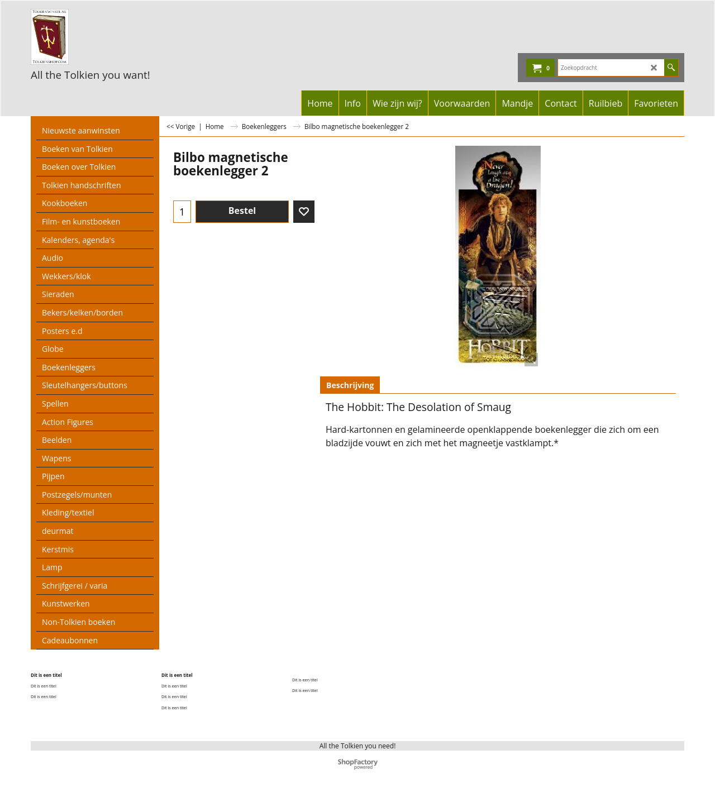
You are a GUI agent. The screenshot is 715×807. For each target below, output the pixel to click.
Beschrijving (350, 385)
